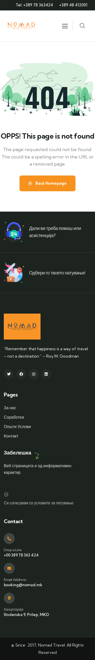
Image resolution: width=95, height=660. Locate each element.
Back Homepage (47, 183)
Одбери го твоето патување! (57, 273)
